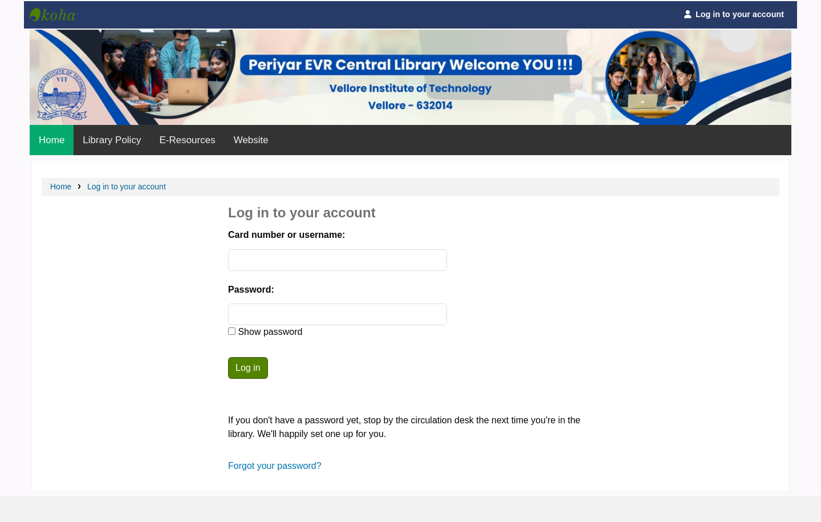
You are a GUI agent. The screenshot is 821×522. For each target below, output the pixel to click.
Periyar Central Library (58, 14)
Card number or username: (286, 235)
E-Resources (187, 140)
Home (51, 140)
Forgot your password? (275, 466)
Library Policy (112, 140)
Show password (268, 332)
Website (251, 140)
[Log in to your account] (733, 15)
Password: (251, 289)
